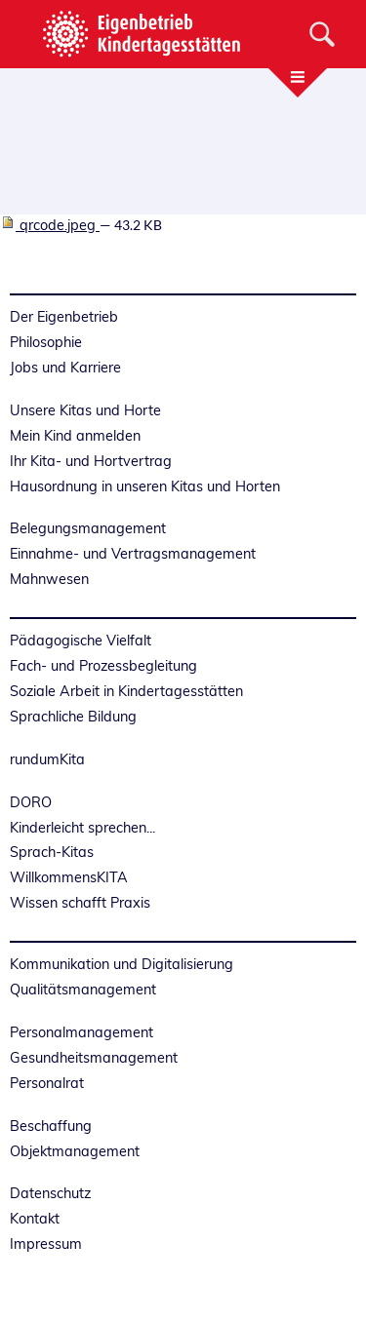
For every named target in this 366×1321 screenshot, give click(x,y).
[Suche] (322, 34)
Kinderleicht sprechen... (82, 827)
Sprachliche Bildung (73, 716)
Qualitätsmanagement (83, 989)
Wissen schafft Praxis (80, 903)
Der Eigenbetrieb (64, 317)
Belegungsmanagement (88, 528)
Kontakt (35, 1218)
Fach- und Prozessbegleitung (103, 666)
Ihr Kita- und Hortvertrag (91, 461)
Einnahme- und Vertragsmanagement (133, 554)
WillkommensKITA (69, 877)
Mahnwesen (49, 579)
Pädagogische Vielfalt (80, 640)
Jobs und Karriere (65, 367)
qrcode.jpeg (50, 225)
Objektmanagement (75, 1151)
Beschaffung (51, 1126)
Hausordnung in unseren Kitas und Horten (145, 486)
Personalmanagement (81, 1032)
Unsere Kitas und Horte (85, 410)
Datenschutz (50, 1193)
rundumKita (47, 759)
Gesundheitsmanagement (94, 1058)
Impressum (46, 1244)
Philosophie (46, 342)
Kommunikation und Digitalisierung (121, 964)
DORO (31, 802)
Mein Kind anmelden (75, 436)
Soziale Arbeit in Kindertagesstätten (126, 691)
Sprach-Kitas (52, 852)
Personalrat (47, 1083)
